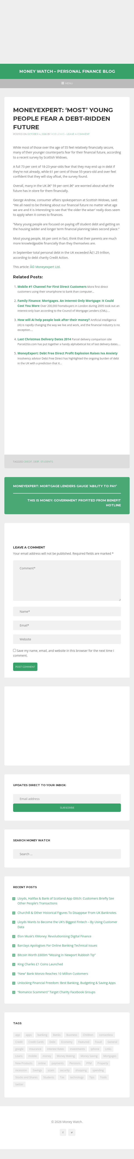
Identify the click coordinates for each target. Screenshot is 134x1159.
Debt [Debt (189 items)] (52, 1042)
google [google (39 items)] (19, 1049)
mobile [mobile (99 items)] (32, 1056)
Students (46, 461)
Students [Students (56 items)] (48, 1077)
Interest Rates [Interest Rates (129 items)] (55, 1049)
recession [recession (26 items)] (21, 1070)
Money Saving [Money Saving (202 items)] (89, 1056)
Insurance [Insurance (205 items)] (35, 1049)
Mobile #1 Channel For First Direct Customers (52, 286)
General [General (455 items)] (112, 1042)
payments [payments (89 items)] (58, 1063)
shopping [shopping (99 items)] (81, 1070)
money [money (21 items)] (47, 1056)
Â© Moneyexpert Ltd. (45, 267)
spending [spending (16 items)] (98, 1070)
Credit (28, 461)
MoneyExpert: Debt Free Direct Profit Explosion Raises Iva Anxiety (67, 353)
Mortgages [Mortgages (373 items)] (109, 1056)
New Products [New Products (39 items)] (23, 1063)
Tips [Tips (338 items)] (91, 1077)
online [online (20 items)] (42, 1063)
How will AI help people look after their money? (53, 320)
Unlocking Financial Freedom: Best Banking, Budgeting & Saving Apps (66, 983)
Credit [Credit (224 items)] (19, 1042)
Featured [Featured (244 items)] (83, 1042)
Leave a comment (78, 134)
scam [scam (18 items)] (51, 1070)
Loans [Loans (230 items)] (19, 1056)
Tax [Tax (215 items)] (62, 1077)
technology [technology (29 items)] (77, 1077)
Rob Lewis (57, 134)
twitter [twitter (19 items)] (19, 1084)
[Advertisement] (67, 32)
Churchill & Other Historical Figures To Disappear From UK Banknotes (66, 913)
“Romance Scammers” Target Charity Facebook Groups (56, 992)
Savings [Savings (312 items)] (37, 1070)
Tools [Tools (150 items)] (103, 1077)
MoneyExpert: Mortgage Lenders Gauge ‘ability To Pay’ (65, 486)
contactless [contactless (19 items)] (106, 1035)
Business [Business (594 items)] (71, 1035)
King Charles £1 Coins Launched (40, 964)
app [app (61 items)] (17, 1035)
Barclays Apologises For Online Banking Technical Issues (57, 945)
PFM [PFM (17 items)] (89, 1063)
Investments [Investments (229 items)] (77, 1049)
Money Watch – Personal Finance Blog (67, 71)
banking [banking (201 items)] (42, 1035)
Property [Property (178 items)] (102, 1063)
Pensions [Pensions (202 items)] (75, 1063)
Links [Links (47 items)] (108, 1049)
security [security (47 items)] (65, 1070)
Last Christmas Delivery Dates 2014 (44, 339)
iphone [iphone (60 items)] (95, 1049)
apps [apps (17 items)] (29, 1035)
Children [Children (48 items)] (88, 1035)
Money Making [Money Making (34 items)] (66, 1056)
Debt (36, 461)
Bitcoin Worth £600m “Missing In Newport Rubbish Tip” (56, 955)
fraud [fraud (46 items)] (98, 1042)
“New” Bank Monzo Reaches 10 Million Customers (52, 973)
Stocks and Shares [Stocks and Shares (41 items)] (26, 1077)
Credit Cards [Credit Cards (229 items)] (36, 1042)
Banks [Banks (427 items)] (57, 1035)
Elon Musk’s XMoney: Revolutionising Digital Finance (54, 936)
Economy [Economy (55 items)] (66, 1042)
